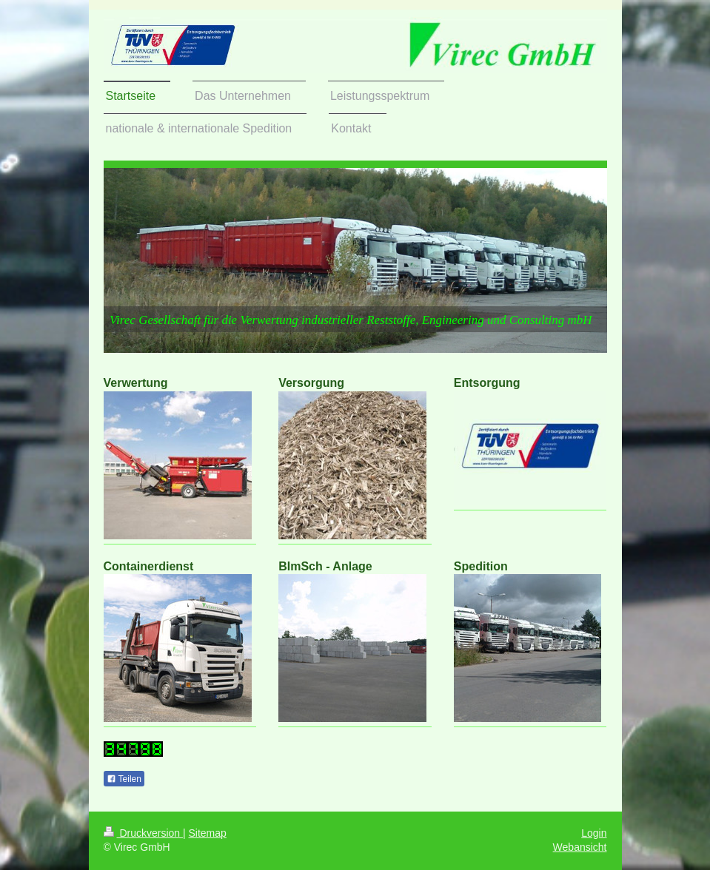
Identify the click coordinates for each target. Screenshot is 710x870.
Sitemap (208, 833)
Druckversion (143, 833)
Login (593, 833)
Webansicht (580, 847)
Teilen (124, 779)
